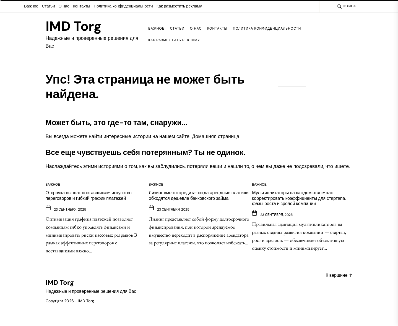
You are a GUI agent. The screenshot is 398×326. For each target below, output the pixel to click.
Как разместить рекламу (179, 6)
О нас (64, 6)
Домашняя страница (215, 136)
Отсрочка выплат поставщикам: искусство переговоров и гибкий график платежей (89, 195)
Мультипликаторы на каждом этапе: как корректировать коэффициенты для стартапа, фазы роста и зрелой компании (299, 198)
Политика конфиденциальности (123, 6)
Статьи (48, 6)
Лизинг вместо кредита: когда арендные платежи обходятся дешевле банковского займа (199, 195)
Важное (31, 6)
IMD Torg (74, 26)
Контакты (81, 6)
